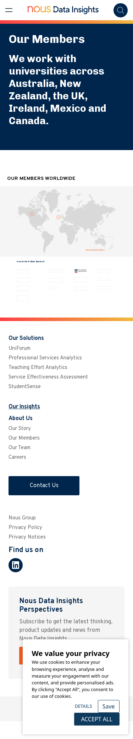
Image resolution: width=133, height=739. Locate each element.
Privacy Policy (25, 527)
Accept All (96, 719)
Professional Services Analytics (45, 358)
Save (108, 706)
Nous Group (22, 518)
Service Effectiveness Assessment (48, 377)
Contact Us (44, 485)
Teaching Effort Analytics (38, 367)
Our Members (24, 438)
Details (83, 706)
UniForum (20, 348)
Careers (17, 457)
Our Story (20, 428)
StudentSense (25, 387)
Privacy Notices (27, 537)
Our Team (20, 448)
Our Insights (24, 406)
